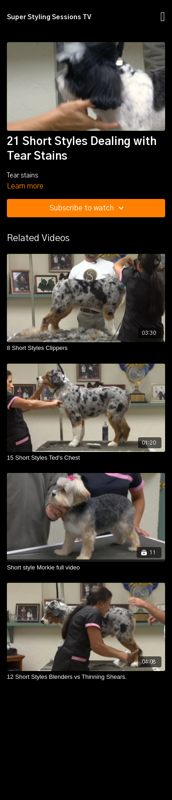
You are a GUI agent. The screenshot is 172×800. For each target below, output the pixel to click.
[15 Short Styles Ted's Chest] (86, 457)
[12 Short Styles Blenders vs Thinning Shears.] (86, 677)
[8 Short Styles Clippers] (86, 348)
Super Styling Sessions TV (49, 17)
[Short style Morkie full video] (86, 567)
